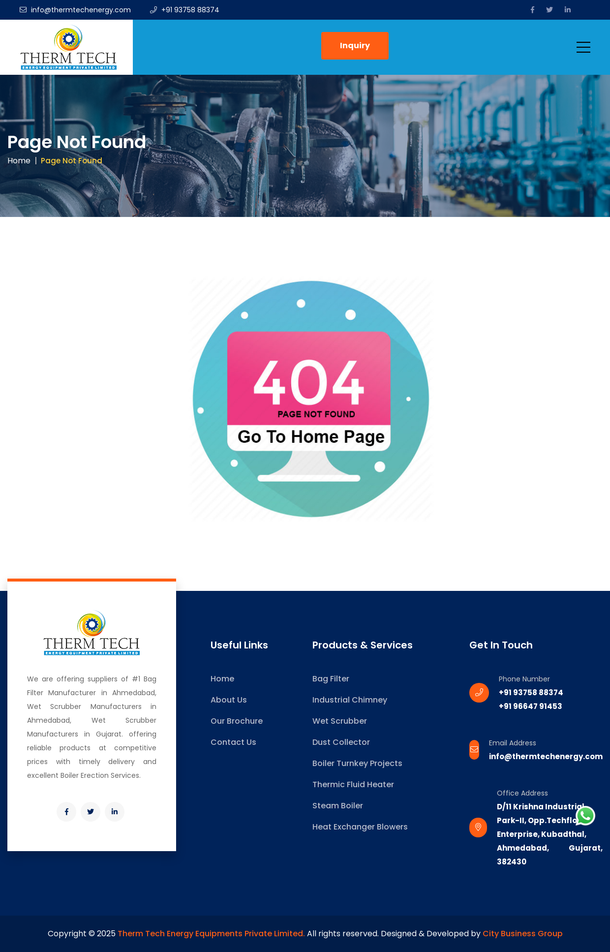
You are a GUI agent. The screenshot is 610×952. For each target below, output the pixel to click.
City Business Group (523, 933)
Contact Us (233, 742)
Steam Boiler (337, 805)
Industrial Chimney (349, 700)
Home (18, 160)
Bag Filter (330, 678)
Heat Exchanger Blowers (360, 826)
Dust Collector (341, 742)
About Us (229, 700)
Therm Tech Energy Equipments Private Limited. (211, 933)
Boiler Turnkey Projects (357, 763)
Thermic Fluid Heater (353, 784)
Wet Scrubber (339, 721)
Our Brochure (237, 721)
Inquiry (355, 45)
